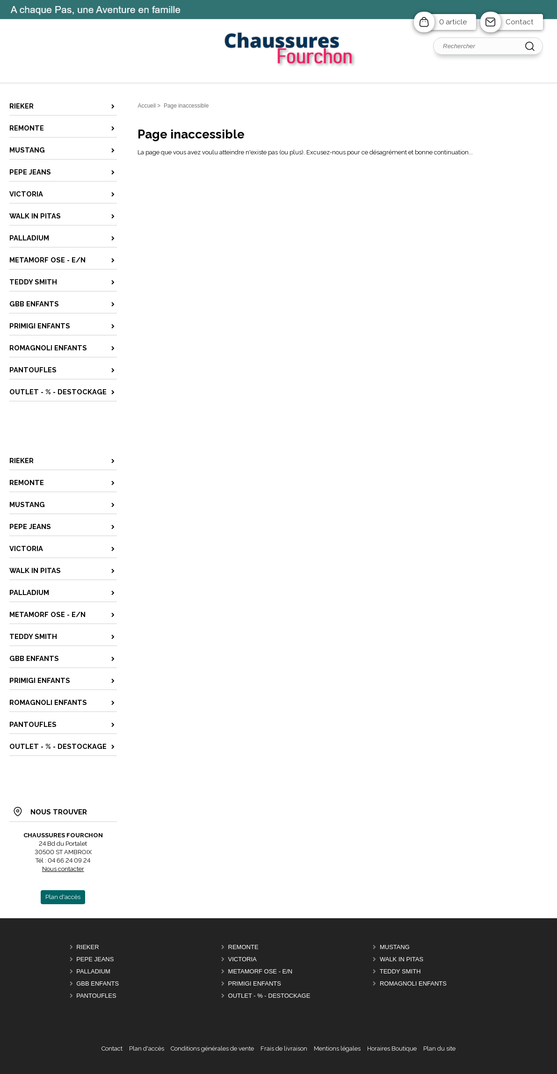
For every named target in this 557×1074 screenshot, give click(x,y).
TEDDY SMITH (400, 971)
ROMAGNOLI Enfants (413, 983)
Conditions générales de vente (212, 1048)
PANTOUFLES (96, 995)
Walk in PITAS (401, 959)
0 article (453, 22)
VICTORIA (242, 959)
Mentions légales (337, 1048)
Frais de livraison (283, 1048)
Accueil (146, 105)
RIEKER (87, 947)
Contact (520, 22)
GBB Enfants (97, 983)
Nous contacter (63, 868)
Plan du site (439, 1048)
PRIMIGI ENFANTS (254, 983)
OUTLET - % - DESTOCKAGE (269, 995)
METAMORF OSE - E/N (260, 971)
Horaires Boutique (392, 1048)
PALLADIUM (93, 971)
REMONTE (243, 947)
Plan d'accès (146, 1048)
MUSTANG (395, 947)
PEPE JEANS (95, 959)
